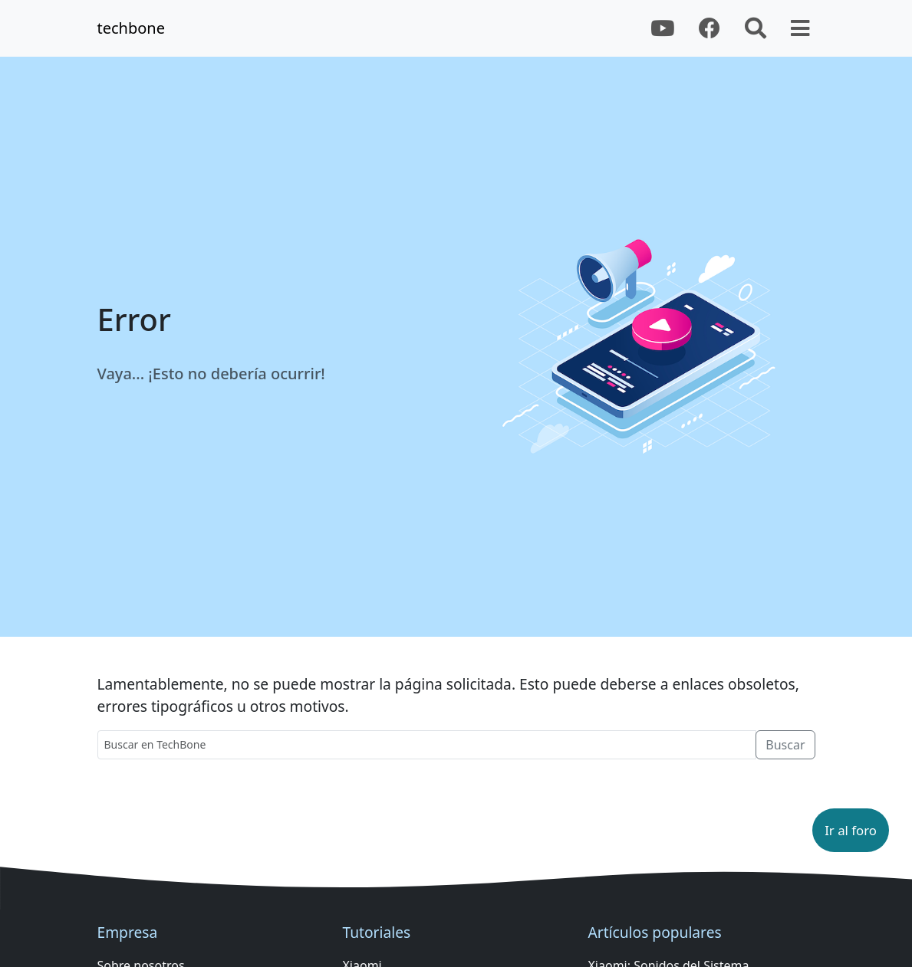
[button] (850, 830)
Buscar (785, 744)
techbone (131, 28)
